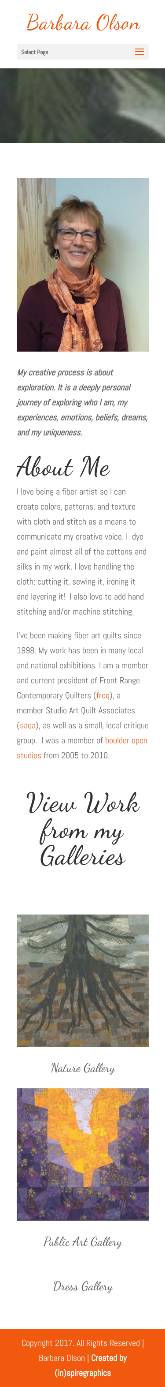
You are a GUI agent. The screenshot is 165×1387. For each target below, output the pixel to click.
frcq (103, 695)
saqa (28, 725)
